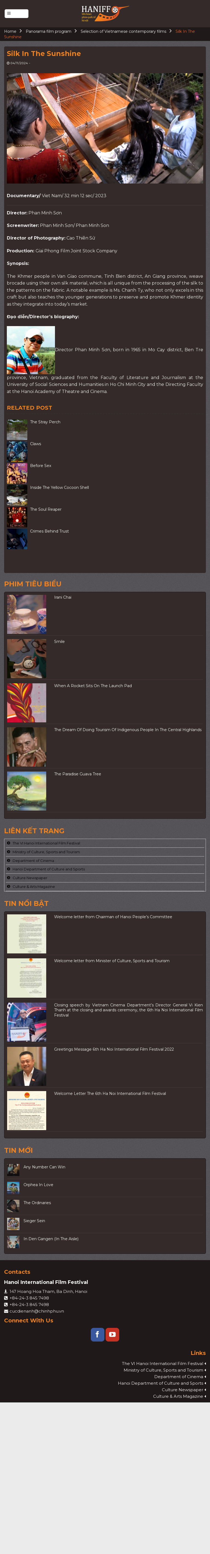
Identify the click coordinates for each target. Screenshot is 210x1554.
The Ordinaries (37, 1202)
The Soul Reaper (46, 509)
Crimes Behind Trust (49, 531)
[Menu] (16, 13)
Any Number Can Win (44, 1166)
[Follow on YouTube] (112, 1335)
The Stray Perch (45, 421)
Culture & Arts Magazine (34, 886)
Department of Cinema (33, 860)
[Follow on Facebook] (97, 1335)
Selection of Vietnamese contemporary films (123, 31)
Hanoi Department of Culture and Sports (49, 869)
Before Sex (40, 465)
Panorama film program (48, 31)
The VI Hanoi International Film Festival (46, 843)
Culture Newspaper (30, 878)
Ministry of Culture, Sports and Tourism (46, 851)
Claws (35, 443)
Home (10, 31)
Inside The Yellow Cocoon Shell (59, 487)
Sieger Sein (34, 1220)
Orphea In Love (38, 1184)
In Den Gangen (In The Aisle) (51, 1238)
